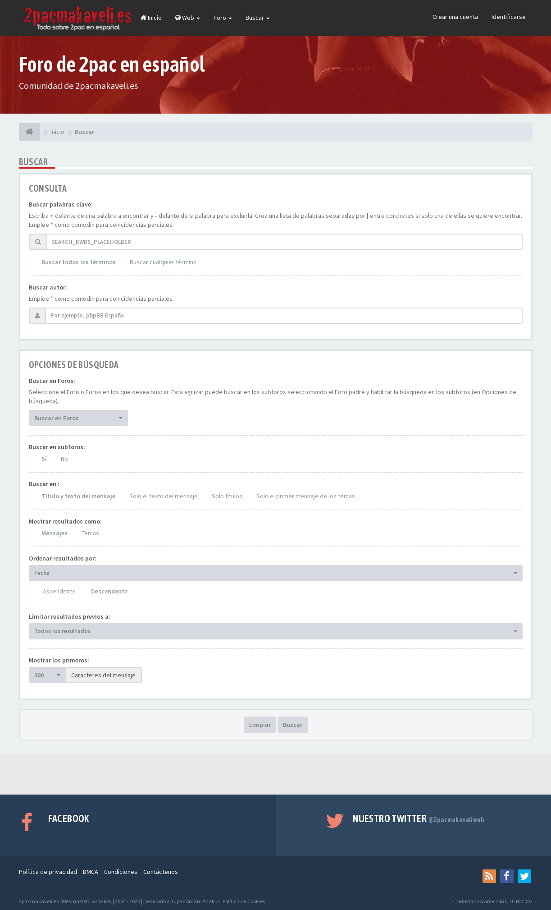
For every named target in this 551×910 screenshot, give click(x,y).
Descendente (109, 591)
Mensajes (54, 533)
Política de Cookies (244, 901)
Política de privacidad (48, 872)
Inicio (151, 18)
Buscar (258, 18)
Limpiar (260, 725)
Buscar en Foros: (52, 381)
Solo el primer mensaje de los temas (305, 496)
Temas (90, 533)
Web (187, 18)
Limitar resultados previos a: (69, 616)
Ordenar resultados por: (62, 558)
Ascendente (59, 591)
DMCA (90, 872)
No (64, 459)
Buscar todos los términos (78, 262)
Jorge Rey (101, 901)
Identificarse (509, 17)
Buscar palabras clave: (61, 204)
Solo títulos (227, 496)
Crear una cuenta (455, 17)
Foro (223, 18)
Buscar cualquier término (163, 262)
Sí (44, 459)
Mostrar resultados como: (65, 521)
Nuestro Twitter (418, 818)
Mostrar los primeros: (59, 660)
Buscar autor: (48, 287)
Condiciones (120, 872)
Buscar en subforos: (57, 447)
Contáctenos (160, 872)
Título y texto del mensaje (78, 496)
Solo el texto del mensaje (163, 496)
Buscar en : (44, 484)
